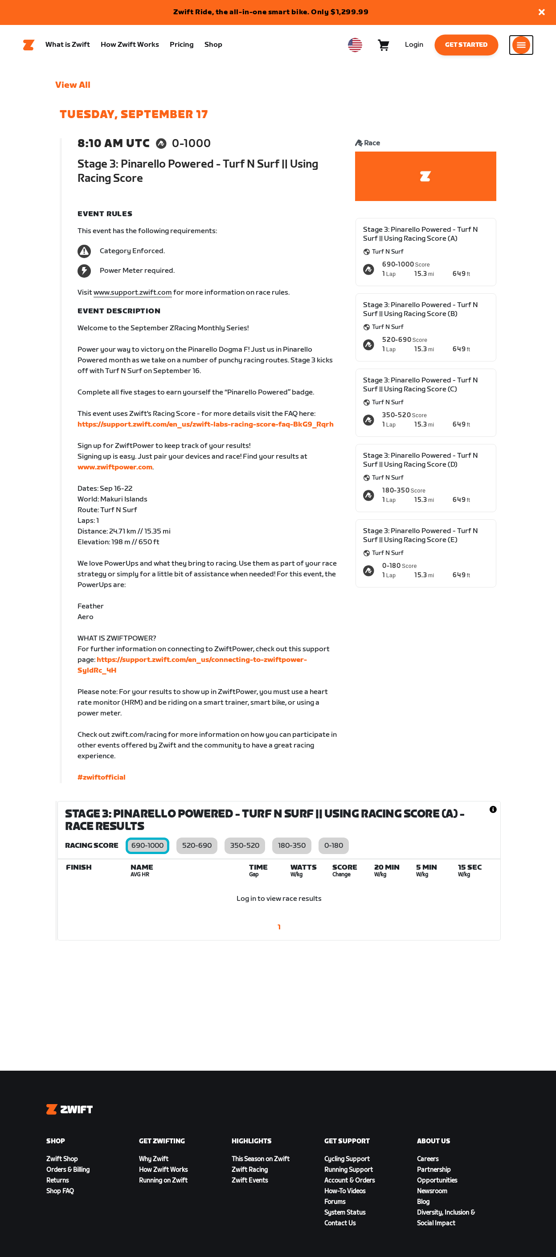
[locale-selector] (355, 45)
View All (72, 85)
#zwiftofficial (102, 777)
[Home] (29, 45)
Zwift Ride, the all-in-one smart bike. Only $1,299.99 (271, 12)
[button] (541, 12)
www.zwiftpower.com (115, 467)
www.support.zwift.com (133, 292)
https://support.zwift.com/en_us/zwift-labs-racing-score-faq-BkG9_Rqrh (206, 424)
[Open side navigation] (521, 45)
